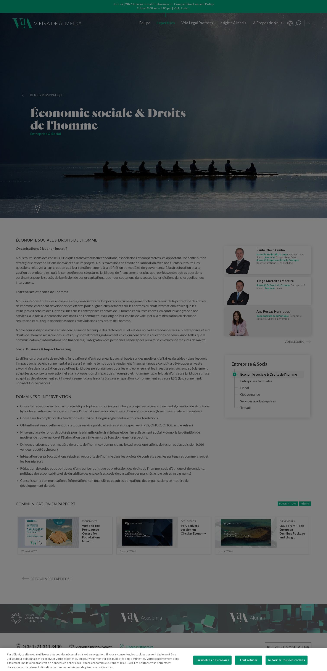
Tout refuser (249, 664)
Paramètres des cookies (212, 664)
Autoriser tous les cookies (286, 664)
